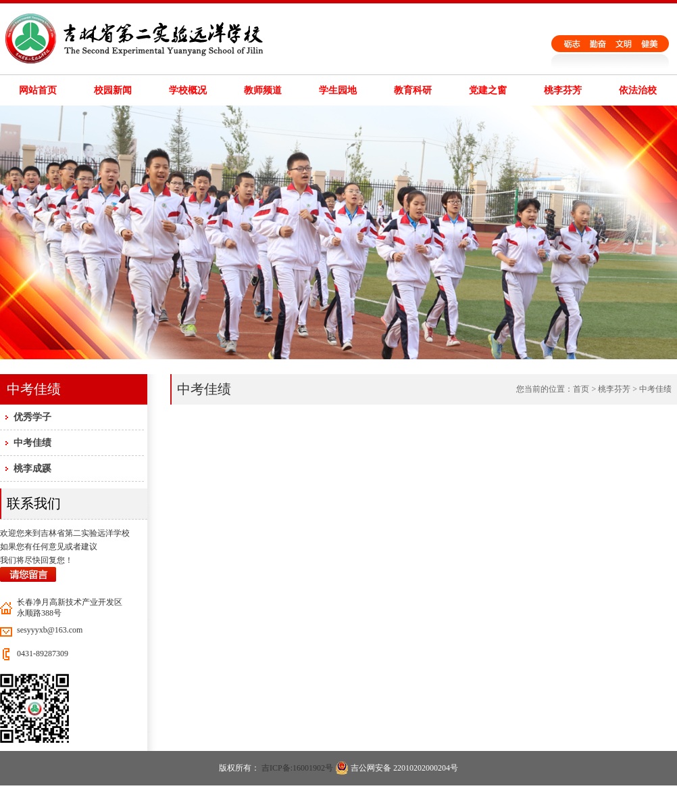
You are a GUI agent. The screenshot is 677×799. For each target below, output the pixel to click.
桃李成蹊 (32, 468)
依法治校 (638, 90)
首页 (581, 389)
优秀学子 (32, 417)
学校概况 (188, 90)
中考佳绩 (32, 443)
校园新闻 (113, 90)
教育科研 (413, 90)
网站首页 (38, 90)
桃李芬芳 (563, 90)
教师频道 (263, 90)
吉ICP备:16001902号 (297, 768)
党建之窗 (488, 90)
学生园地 (338, 90)
